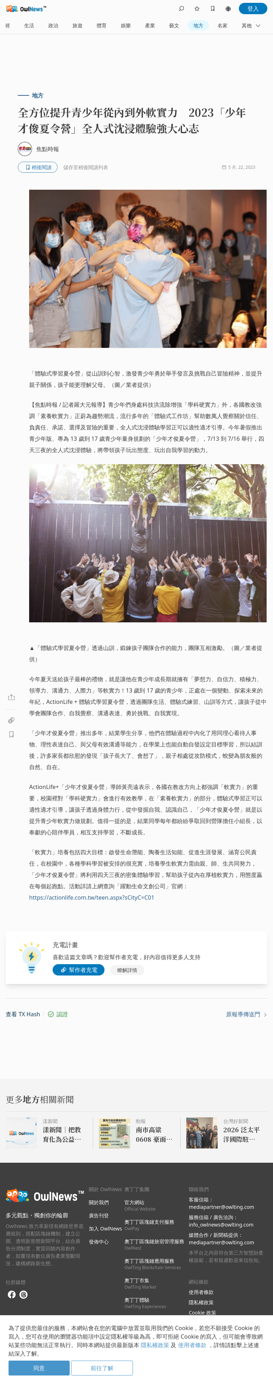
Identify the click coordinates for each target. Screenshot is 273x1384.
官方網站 (140, 1205)
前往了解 (102, 1368)
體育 (102, 25)
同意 (39, 1368)
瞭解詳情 (127, 970)
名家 (223, 25)
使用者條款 (201, 1292)
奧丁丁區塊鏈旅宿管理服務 (154, 1244)
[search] (181, 8)
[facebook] (12, 1295)
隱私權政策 (201, 1302)
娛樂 (126, 25)
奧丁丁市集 (140, 1283)
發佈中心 (99, 1241)
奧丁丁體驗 (145, 1303)
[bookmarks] (213, 8)
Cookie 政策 (202, 1312)
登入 (253, 8)
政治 (53, 25)
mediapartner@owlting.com (221, 1207)
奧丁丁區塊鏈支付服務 (149, 1225)
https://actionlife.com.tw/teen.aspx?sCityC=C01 (91, 897)
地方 (198, 25)
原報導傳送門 (246, 1014)
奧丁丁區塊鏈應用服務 (152, 1264)
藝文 (174, 25)
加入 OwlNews (105, 1228)
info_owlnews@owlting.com (221, 1224)
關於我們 (99, 1202)
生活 (29, 25)
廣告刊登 (99, 1215)
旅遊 (77, 25)
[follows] (197, 8)
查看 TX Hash (23, 1014)
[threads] (23, 1294)
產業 (150, 25)
